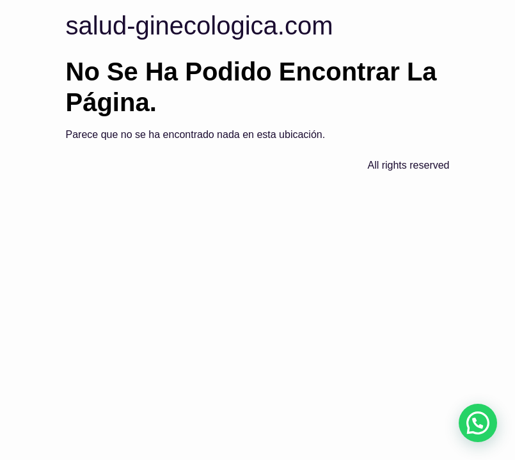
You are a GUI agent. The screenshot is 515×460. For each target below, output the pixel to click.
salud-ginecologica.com (199, 26)
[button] (478, 423)
